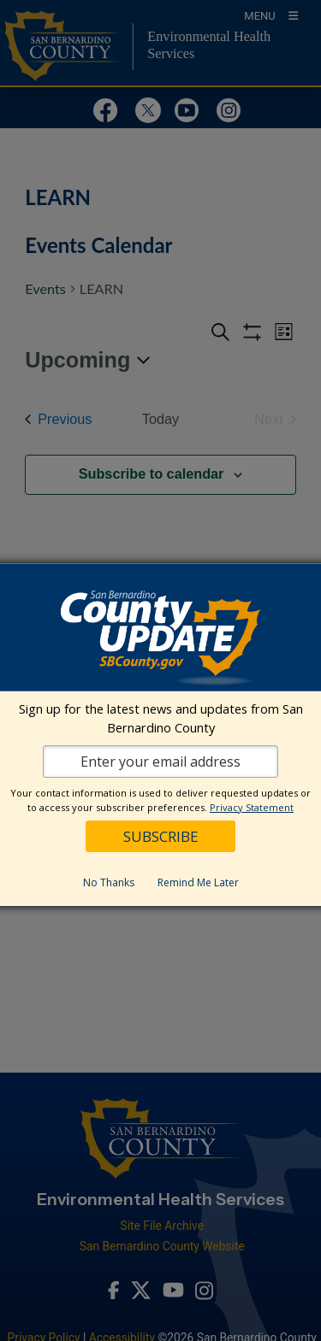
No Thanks (108, 882)
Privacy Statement (252, 807)
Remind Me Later (198, 882)
